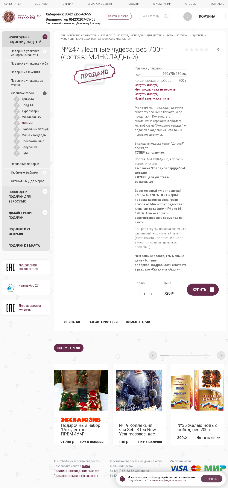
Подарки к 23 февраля (19, 232)
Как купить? (12, 3)
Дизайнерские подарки (21, 215)
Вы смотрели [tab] (68, 348)
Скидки (68, 3)
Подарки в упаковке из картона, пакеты (25, 53)
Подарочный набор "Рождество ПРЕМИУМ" (80, 429)
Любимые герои (176, 35)
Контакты (217, 3)
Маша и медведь (34, 135)
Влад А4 (27, 105)
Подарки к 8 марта (24, 245)
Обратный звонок (118, 16)
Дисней (198, 35)
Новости (132, 3)
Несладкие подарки (25, 164)
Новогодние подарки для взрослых (20, 196)
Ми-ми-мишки (31, 117)
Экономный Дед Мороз (27, 181)
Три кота (28, 99)
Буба (25, 153)
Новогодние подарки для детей (139, 35)
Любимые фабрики (24, 172)
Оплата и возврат (99, 3)
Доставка (42, 3)
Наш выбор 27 (28, 285)
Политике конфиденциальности (166, 480)
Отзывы (190, 3)
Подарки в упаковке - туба (29, 63)
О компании (162, 3)
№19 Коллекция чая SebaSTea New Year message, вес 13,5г (137, 429)
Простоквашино (33, 141)
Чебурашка (30, 147)
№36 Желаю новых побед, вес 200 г (197, 427)
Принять (212, 478)
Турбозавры (30, 111)
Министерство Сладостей (78, 35)
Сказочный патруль (36, 129)
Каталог (106, 35)
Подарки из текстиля (25, 72)
